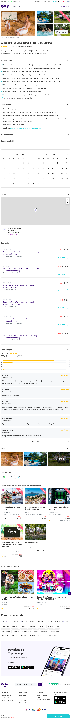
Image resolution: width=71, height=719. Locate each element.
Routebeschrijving (13, 234)
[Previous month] (3, 154)
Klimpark (15, 626)
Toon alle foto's (61, 32)
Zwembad (24, 626)
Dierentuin (42, 626)
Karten (37, 631)
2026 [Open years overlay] (23, 154)
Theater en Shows (51, 636)
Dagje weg (6, 621)
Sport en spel (6, 631)
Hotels (16, 621)
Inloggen (65, 6)
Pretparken (33, 626)
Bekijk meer (35, 441)
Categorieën (16, 6)
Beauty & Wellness (10, 37)
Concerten (32, 636)
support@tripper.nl (7, 700)
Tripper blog (22, 700)
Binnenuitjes (5, 626)
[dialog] (35, 169)
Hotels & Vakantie (28, 621)
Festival (41, 636)
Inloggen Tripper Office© (43, 699)
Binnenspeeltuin (27, 631)
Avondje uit (41, 621)
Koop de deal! (58, 716)
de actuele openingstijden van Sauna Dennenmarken (26, 128)
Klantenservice (6, 695)
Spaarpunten (23, 698)
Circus (59, 626)
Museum (51, 626)
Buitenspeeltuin (55, 631)
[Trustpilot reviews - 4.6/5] (59, 684)
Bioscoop (45, 631)
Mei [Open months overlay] (17, 154)
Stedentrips (5, 636)
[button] (35, 60)
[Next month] (67, 154)
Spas (17, 37)
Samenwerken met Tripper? (42, 696)
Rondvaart (15, 636)
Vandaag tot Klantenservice (11, 1)
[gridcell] (4, 163)
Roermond (29, 46)
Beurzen (23, 636)
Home (2, 37)
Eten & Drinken (54, 621)
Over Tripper (22, 695)
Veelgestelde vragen (8, 698)
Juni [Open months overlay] (47, 154)
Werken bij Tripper (24, 703)
